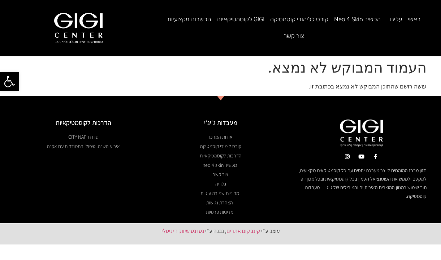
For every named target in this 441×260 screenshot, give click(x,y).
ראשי (414, 19)
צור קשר (294, 35)
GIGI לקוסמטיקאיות (240, 19)
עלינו (394, 19)
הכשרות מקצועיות (189, 19)
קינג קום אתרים (243, 215)
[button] (9, 81)
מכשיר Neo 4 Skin (357, 19)
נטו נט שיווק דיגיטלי (182, 215)
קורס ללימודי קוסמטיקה (299, 19)
